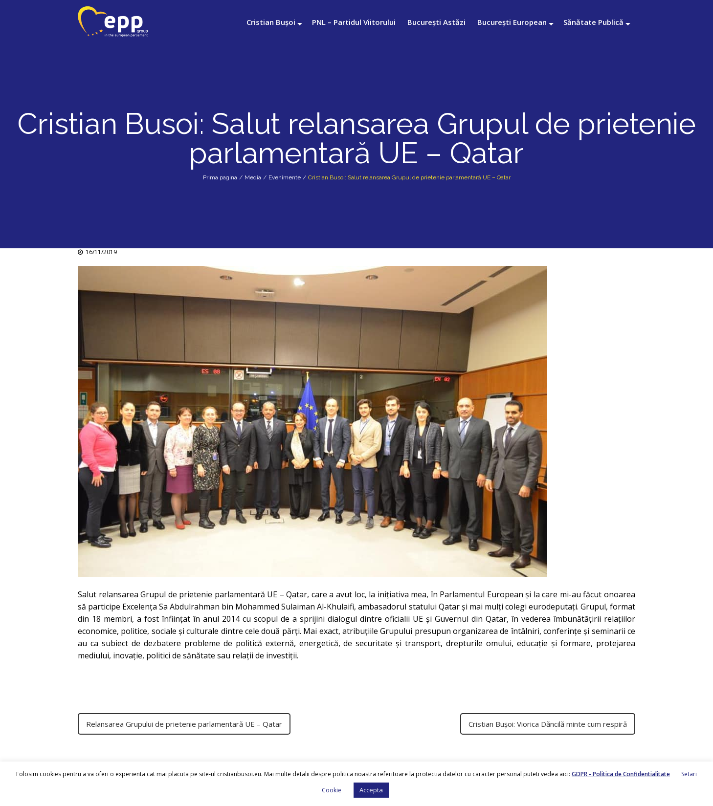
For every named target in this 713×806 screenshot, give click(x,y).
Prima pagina (220, 177)
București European (512, 22)
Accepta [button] (371, 789)
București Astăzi (436, 22)
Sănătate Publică (593, 22)
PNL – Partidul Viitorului (354, 22)
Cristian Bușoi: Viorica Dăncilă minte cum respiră (547, 724)
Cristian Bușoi (270, 22)
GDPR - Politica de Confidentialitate (621, 774)
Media (253, 177)
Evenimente (284, 177)
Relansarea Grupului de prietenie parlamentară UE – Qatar (184, 724)
